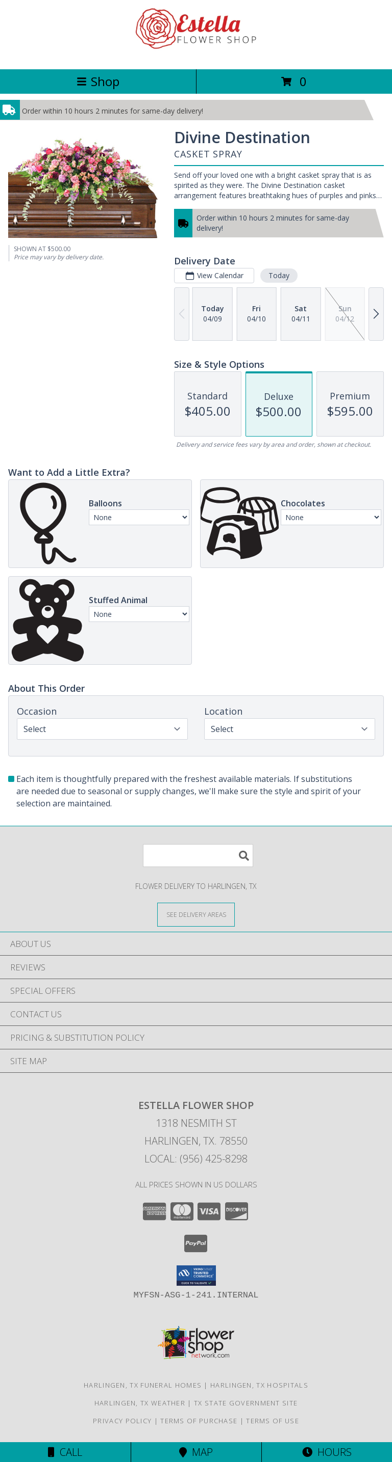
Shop (98, 81)
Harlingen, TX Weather (139, 1402)
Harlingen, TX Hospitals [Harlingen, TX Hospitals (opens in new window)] (259, 1385)
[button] (196, 1275)
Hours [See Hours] (327, 1452)
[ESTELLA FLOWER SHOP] (196, 54)
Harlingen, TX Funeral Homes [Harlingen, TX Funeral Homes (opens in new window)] (143, 1385)
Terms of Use (272, 1420)
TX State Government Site (246, 1402)
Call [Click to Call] (65, 1452)
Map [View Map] (196, 1452)
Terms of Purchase (198, 1420)
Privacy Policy (122, 1420)
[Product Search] (198, 855)
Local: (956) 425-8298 (196, 1159)
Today (278, 275)
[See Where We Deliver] (196, 914)
